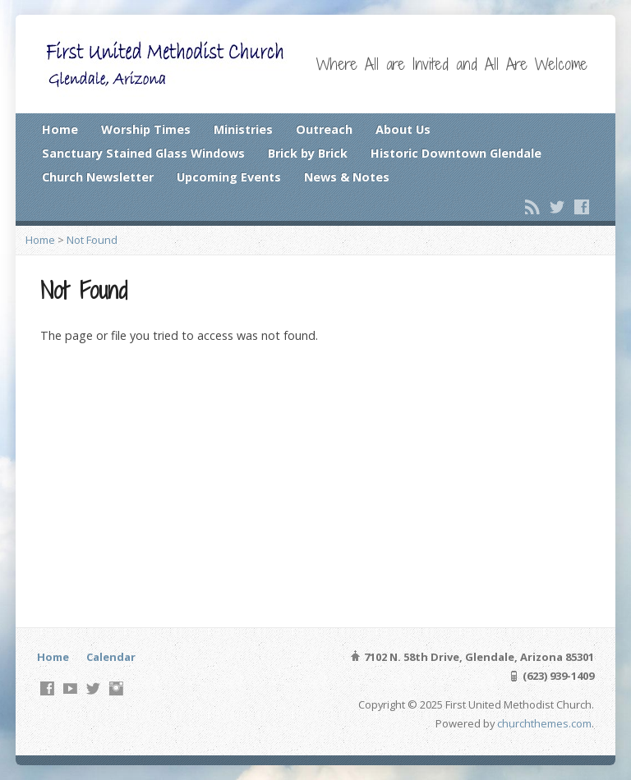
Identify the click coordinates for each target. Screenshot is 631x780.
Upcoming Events (229, 177)
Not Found (92, 239)
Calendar (111, 656)
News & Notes (346, 177)
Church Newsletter (98, 177)
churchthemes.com (544, 723)
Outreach (324, 129)
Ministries (243, 129)
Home (60, 129)
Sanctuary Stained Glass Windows (143, 153)
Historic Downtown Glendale (456, 153)
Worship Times (146, 129)
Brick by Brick (308, 153)
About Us (403, 129)
